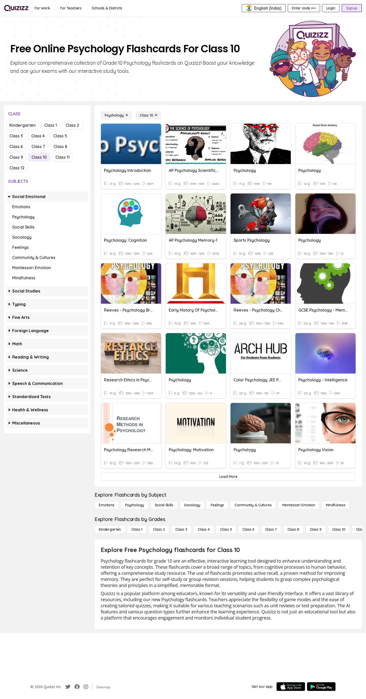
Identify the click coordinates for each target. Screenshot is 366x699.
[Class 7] (271, 529)
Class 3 (16, 135)
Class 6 (16, 146)
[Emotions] (107, 505)
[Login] (331, 8)
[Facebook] (77, 687)
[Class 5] (226, 529)
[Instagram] (86, 687)
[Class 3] (181, 529)
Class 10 (39, 157)
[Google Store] (321, 686)
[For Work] (42, 8)
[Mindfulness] (335, 505)
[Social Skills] (164, 505)
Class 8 (60, 146)
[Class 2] (159, 529)
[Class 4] (203, 529)
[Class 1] (137, 529)
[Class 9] (316, 529)
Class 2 (72, 125)
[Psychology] (116, 115)
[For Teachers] (71, 8)
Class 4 (38, 135)
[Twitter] (67, 687)
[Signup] (352, 8)
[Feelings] (217, 505)
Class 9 (16, 157)
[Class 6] (248, 529)
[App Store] (291, 686)
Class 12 (16, 167)
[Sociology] (192, 505)
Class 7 (38, 146)
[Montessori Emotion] (298, 505)
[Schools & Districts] (107, 8)
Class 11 (62, 157)
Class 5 (60, 135)
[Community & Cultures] (253, 505)
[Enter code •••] (304, 8)
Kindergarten (22, 125)
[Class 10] (148, 115)
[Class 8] (293, 529)
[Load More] (228, 477)
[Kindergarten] (110, 529)
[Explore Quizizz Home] (16, 8)
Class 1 (50, 125)
